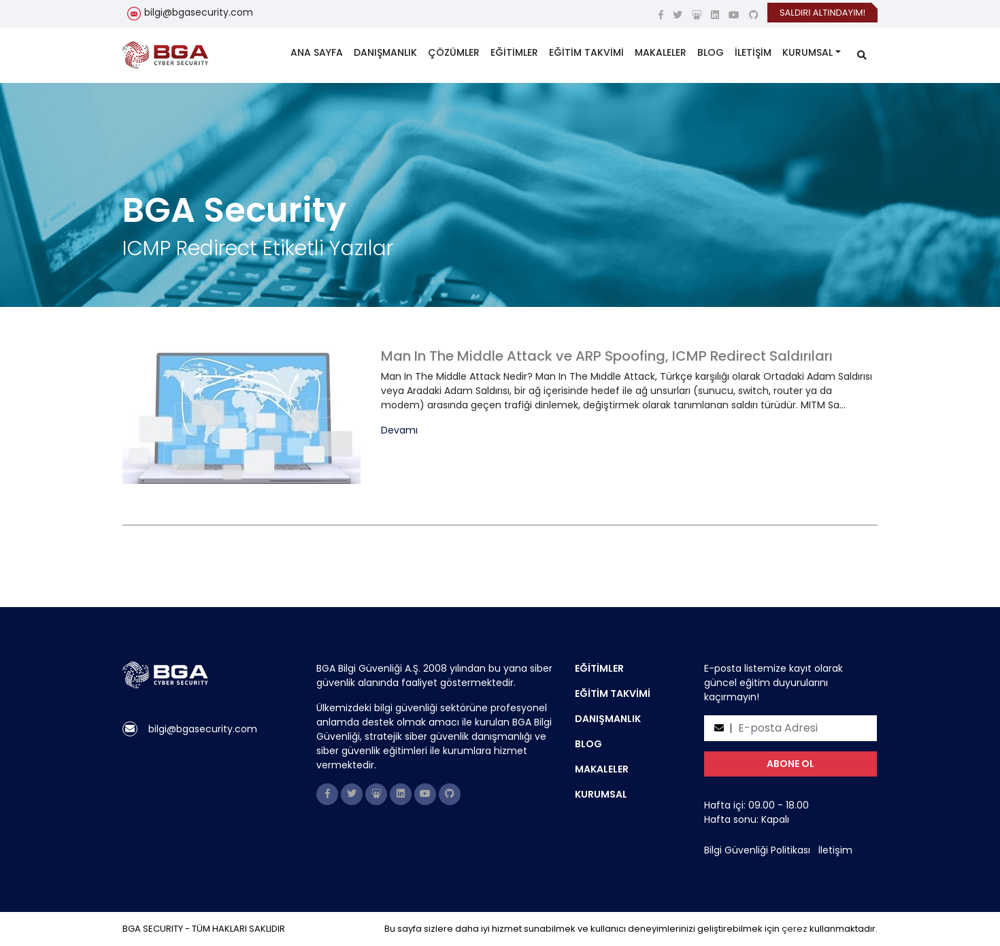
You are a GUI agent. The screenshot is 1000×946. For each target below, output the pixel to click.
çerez (794, 928)
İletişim (835, 850)
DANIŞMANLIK (385, 52)
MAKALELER (660, 52)
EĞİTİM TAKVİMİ (586, 52)
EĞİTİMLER (514, 52)
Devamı (399, 430)
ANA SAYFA (316, 52)
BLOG (710, 52)
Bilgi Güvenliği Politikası (757, 850)
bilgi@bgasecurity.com (198, 12)
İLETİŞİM (753, 52)
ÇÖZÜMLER (454, 52)
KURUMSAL (807, 52)
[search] (862, 55)
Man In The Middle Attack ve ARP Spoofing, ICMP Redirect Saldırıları (607, 355)
